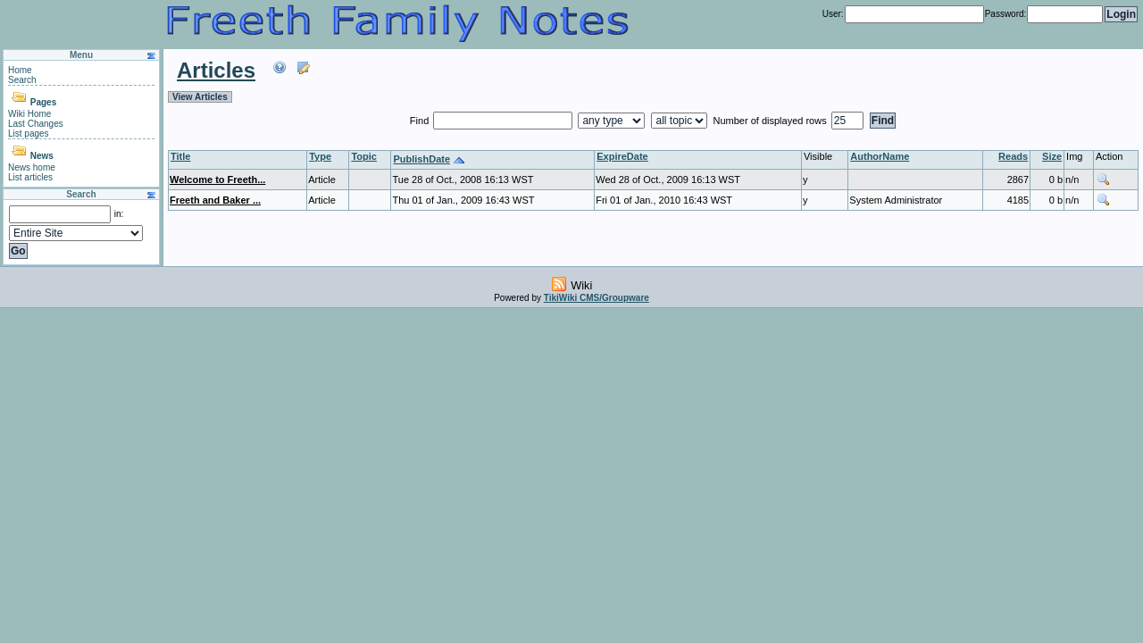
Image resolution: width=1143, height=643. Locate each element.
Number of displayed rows (771, 120)
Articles (216, 70)
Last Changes (35, 124)
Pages (43, 102)
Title (180, 156)
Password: (1006, 14)
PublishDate (421, 159)
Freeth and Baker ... (215, 200)
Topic (364, 156)
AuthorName (879, 156)
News (42, 156)
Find (420, 120)
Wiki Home (29, 114)
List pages (28, 133)
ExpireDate (622, 156)
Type (320, 156)
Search (22, 80)
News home (31, 167)
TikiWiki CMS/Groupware (596, 298)
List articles (30, 177)
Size (1052, 156)
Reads (1013, 156)
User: (833, 14)
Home (20, 70)
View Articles (200, 97)
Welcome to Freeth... (217, 179)
